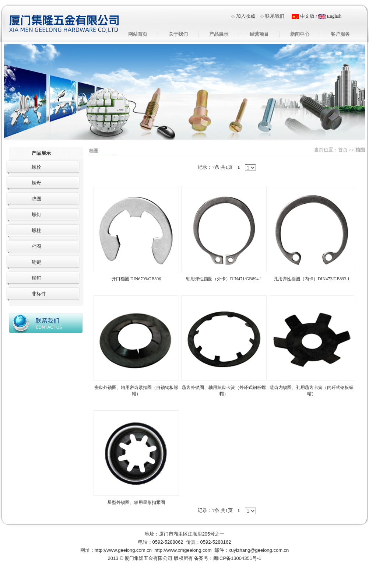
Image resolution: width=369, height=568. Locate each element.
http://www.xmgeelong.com (182, 550)
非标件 (39, 294)
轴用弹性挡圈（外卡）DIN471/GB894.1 (224, 278)
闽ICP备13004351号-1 (237, 558)
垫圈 (36, 198)
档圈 (93, 151)
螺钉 (36, 214)
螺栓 (36, 167)
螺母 (36, 183)
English (329, 16)
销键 (36, 262)
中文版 (303, 16)
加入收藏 (245, 16)
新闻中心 (299, 34)
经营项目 (259, 34)
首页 (343, 149)
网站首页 (137, 34)
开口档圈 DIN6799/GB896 (136, 278)
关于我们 (178, 34)
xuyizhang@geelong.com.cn (259, 550)
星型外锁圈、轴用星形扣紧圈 (136, 502)
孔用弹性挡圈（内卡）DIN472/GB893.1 (311, 278)
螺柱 (36, 230)
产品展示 (218, 34)
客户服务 (340, 34)
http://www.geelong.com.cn (123, 550)
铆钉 (36, 278)
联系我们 (274, 16)
